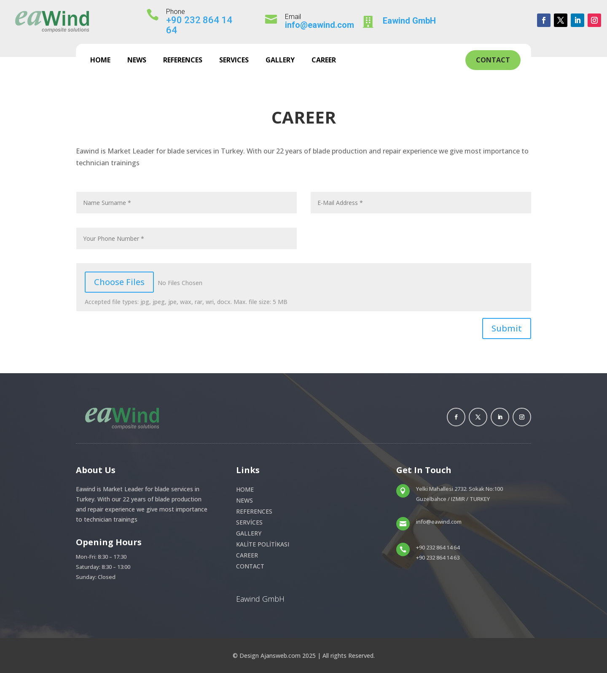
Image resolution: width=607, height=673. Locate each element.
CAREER (324, 61)
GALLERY (280, 61)
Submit (507, 328)
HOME (100, 61)
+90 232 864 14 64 (199, 25)
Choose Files (119, 282)
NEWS (136, 61)
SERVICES (234, 61)
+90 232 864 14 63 (437, 557)
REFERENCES (182, 61)
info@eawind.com (319, 25)
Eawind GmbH (409, 21)
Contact (493, 60)
